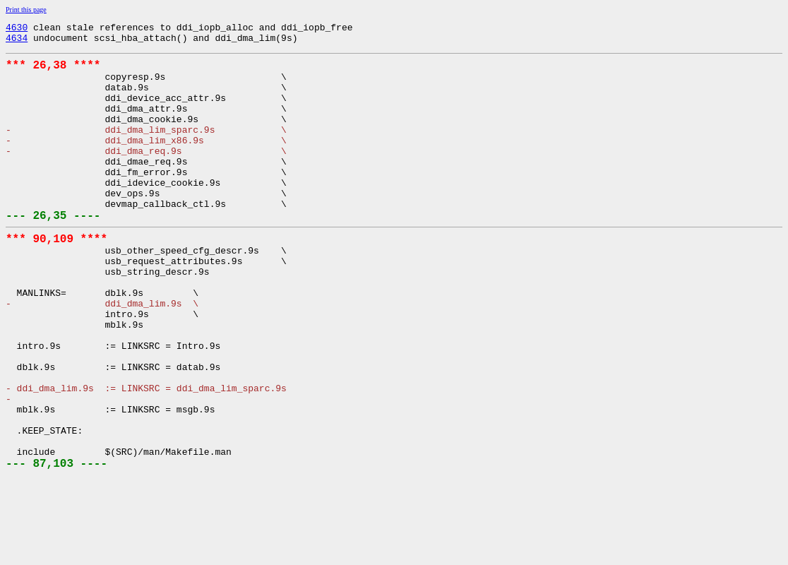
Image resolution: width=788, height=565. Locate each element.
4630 (17, 29)
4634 (17, 41)
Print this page (26, 9)
